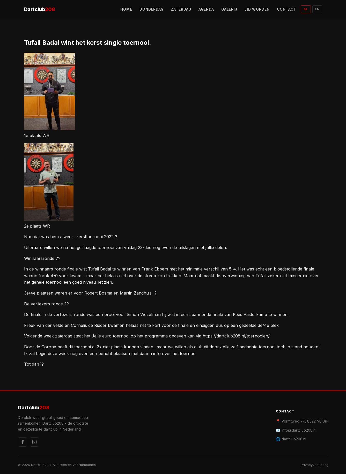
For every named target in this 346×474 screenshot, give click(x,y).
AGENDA (206, 9)
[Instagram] (34, 442)
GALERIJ (229, 9)
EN (317, 9)
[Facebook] (22, 442)
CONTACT (286, 9)
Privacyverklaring (314, 465)
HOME (126, 9)
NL (306, 9)
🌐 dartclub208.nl (291, 439)
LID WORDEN (257, 9)
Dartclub (39, 9)
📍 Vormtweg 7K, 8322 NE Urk (302, 421)
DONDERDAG (151, 9)
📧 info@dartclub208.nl (296, 430)
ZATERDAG (181, 9)
